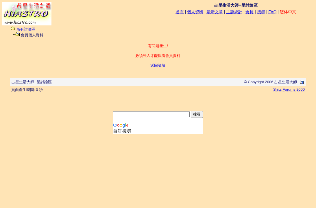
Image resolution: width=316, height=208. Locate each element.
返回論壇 (157, 65)
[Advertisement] (158, 102)
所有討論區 (25, 29)
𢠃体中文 (288, 12)
